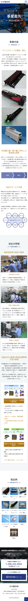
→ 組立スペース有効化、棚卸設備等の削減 (13, 417)
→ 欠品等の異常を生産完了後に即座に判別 (13, 422)
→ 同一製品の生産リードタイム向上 (13, 460)
